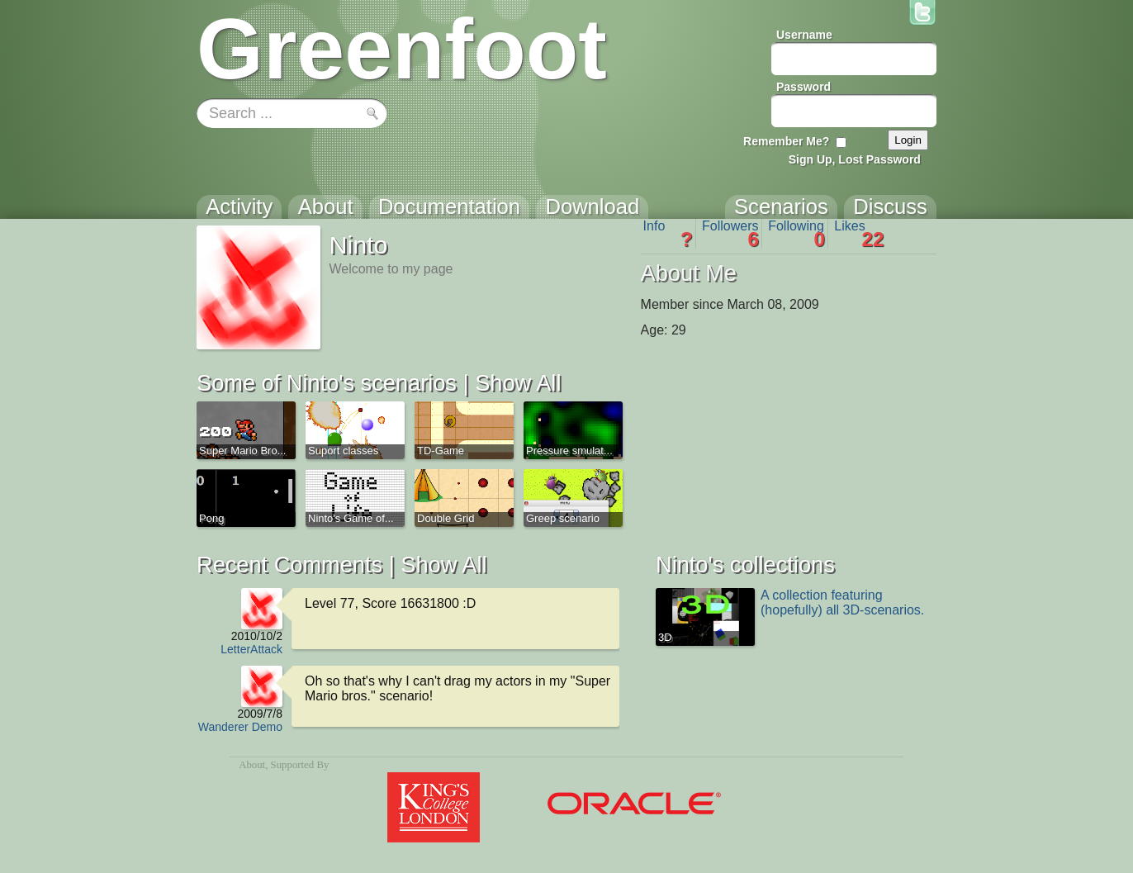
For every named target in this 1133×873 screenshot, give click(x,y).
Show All (518, 383)
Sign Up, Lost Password (855, 159)
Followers (730, 234)
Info (668, 234)
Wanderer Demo (240, 726)
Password (803, 86)
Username (804, 34)
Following (796, 234)
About (252, 765)
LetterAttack (251, 649)
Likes (859, 234)
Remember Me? (786, 141)
